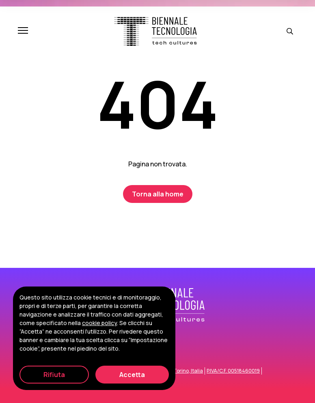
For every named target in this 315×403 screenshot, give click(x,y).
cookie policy (99, 323)
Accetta (132, 374)
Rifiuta (54, 374)
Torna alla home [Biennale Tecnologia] (157, 194)
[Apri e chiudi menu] (23, 31)
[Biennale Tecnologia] (155, 31)
